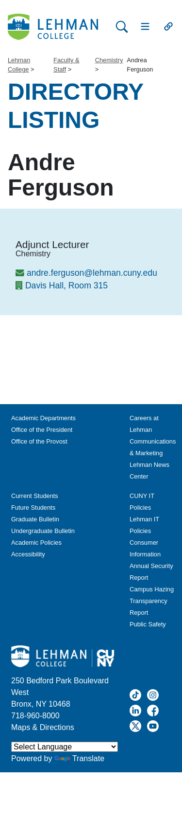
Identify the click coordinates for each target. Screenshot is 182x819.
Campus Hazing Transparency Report (152, 601)
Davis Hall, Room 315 (66, 285)
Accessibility (28, 554)
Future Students (33, 507)
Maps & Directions (42, 727)
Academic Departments (43, 418)
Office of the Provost (39, 441)
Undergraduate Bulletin (43, 530)
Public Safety (148, 624)
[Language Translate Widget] (64, 747)
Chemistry (109, 60)
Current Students (34, 495)
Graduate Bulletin (35, 519)
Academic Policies (36, 542)
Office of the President (41, 429)
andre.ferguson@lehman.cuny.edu (92, 273)
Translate (79, 758)
